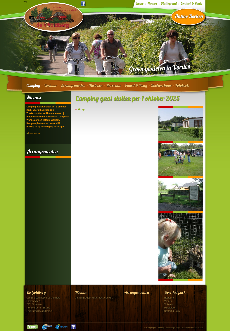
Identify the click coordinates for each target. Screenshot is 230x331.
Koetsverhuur (161, 85)
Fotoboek (182, 85)
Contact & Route (191, 3)
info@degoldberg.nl (42, 311)
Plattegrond (169, 3)
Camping (33, 85)
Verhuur (50, 85)
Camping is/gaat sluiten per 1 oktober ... (94, 297)
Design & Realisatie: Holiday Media (188, 328)
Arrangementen (73, 85)
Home (139, 3)
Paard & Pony (136, 85)
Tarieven (96, 85)
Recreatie (113, 85)
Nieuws (152, 3)
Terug (81, 109)
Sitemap (169, 328)
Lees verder (34, 133)
